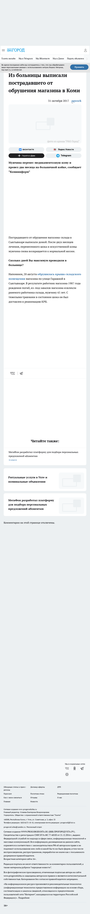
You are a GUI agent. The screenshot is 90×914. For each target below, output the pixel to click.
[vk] (12, 373)
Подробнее (23, 897)
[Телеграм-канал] (64, 155)
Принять (79, 67)
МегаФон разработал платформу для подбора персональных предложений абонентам (45, 456)
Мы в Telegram (26, 58)
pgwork (76, 101)
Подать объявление (76, 58)
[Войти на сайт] (85, 50)
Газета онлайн (9, 58)
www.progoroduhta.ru (27, 809)
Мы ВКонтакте (43, 58)
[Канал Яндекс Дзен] (26, 155)
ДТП (59, 787)
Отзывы (33, 797)
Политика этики (37, 794)
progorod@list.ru (67, 822)
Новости (34, 801)
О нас (59, 797)
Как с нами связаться (13, 797)
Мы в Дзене (58, 58)
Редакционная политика (67, 794)
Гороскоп (8, 794)
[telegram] (22, 373)
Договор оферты (37, 787)
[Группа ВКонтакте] (26, 149)
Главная (7, 801)
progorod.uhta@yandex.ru (15, 827)
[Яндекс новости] (64, 149)
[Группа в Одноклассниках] (74, 768)
